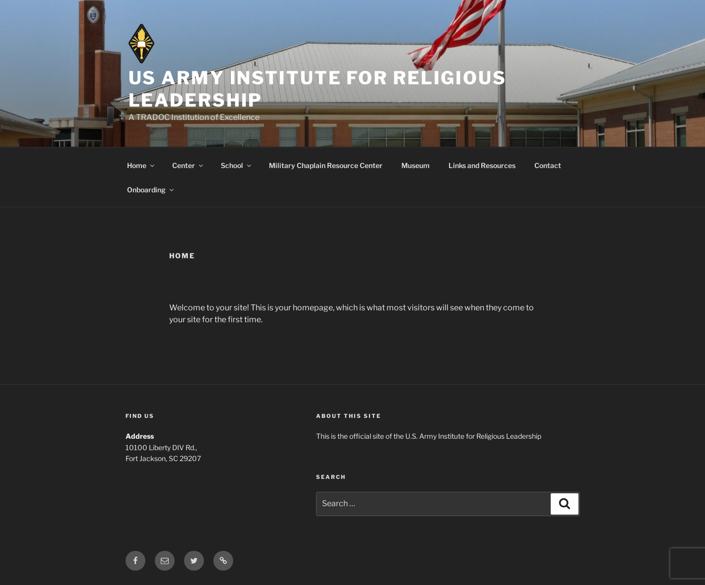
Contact (547, 165)
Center (188, 165)
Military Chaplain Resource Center (326, 165)
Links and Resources (482, 165)
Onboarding (151, 189)
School (237, 165)
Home (141, 165)
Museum (415, 165)
